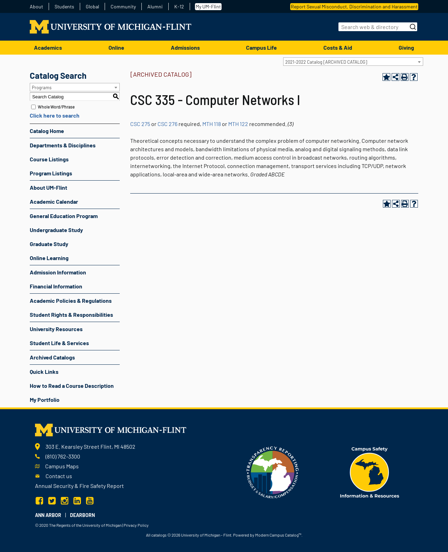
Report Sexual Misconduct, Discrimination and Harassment (354, 6)
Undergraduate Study (56, 229)
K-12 (179, 6)
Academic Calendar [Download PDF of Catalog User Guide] (54, 201)
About (36, 6)
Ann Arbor (48, 515)
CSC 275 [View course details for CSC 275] (140, 123)
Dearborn (82, 515)
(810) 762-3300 (63, 456)
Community (123, 6)
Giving (406, 47)
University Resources (56, 329)
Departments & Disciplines (63, 145)
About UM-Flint (48, 187)
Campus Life (261, 47)
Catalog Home (47, 130)
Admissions (185, 47)
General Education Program (64, 215)
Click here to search (54, 115)
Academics (48, 47)
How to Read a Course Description (72, 385)
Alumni (155, 6)
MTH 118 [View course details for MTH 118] (211, 123)
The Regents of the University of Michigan (85, 525)
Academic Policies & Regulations (71, 300)
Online (116, 47)
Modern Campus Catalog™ (278, 534)
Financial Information (56, 286)
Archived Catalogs (52, 357)
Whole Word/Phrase (56, 106)
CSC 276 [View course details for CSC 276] (167, 123)
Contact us (59, 476)
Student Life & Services (59, 343)
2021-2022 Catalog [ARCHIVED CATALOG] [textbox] (326, 62)
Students (64, 6)
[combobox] (353, 61)
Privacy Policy (136, 525)
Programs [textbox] (41, 87)
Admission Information (58, 272)
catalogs (159, 534)
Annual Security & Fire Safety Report (79, 485)
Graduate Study (49, 243)
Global (92, 6)
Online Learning (49, 257)
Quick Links (44, 371)
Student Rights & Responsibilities (71, 314)
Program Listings (51, 173)
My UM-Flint (208, 6)
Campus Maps (62, 466)
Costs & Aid (337, 47)
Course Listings (49, 159)
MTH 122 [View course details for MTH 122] (238, 123)
